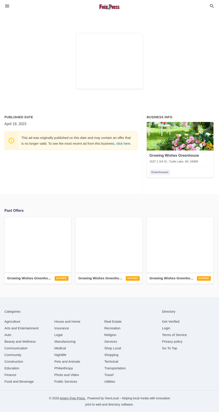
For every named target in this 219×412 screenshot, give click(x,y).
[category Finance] (10, 375)
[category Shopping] (111, 355)
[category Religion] (110, 335)
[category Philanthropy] (63, 368)
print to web (93, 404)
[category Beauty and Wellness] (20, 341)
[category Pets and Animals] (67, 361)
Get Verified (170, 321)
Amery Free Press (73, 398)
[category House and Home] (67, 321)
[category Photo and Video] (66, 375)
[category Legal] (58, 335)
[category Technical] (111, 361)
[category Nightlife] (60, 355)
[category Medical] (60, 348)
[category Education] (11, 368)
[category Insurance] (61, 328)
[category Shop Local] (112, 348)
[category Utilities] (109, 381)
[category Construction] (13, 361)
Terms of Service (174, 335)
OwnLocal (112, 398)
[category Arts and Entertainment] (21, 328)
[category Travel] (108, 375)
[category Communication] (16, 348)
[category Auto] (7, 335)
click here (123, 143)
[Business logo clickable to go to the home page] (110, 7)
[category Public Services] (65, 381)
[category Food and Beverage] (19, 381)
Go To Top (169, 348)
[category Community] (12, 355)
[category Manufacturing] (65, 341)
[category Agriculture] (12, 321)
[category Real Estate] (113, 321)
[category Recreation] (112, 328)
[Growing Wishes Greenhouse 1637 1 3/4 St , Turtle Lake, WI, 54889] (180, 144)
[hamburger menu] (7, 6)
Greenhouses (160, 172)
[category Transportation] (115, 368)
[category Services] (110, 341)
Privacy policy (172, 341)
